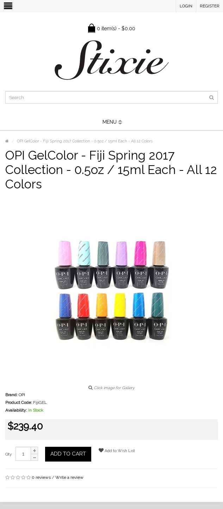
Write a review (69, 477)
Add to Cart (68, 454)
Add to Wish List (117, 450)
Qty (8, 454)
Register (209, 6)
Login (186, 6)
